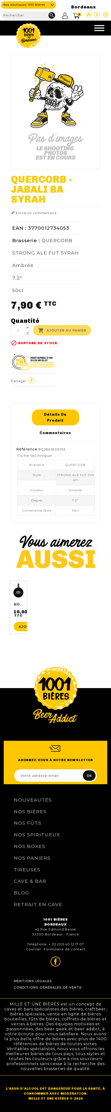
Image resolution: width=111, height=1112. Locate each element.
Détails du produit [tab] (55, 417)
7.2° (17, 278)
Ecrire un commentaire (34, 213)
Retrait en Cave (38, 904)
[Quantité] (18, 330)
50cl (17, 290)
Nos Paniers (32, 858)
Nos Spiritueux (37, 835)
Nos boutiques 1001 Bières (24, 4)
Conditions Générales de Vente (48, 987)
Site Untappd (89, 15)
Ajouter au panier (62, 331)
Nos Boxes (29, 846)
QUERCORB (57, 240)
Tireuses (27, 870)
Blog (21, 893)
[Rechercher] (28, 15)
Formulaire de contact (64, 949)
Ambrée (23, 265)
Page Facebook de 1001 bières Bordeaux (97, 15)
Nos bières (30, 812)
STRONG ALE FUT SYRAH (45, 253)
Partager (31, 380)
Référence (26, 449)
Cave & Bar (30, 881)
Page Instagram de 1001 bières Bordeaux (106, 15)
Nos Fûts (27, 823)
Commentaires (55, 433)
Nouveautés (33, 800)
